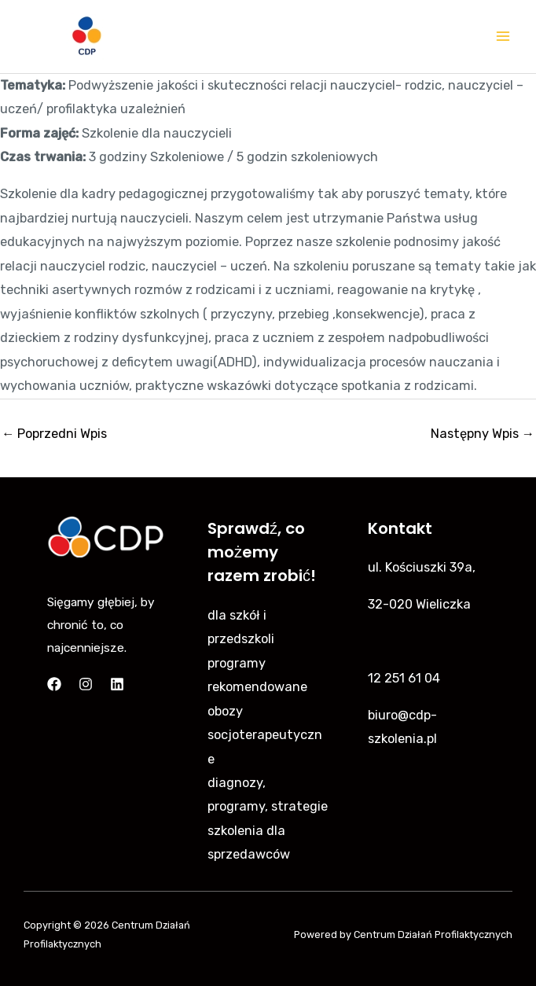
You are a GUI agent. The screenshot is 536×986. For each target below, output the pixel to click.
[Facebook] (54, 684)
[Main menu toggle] (502, 36)
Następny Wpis (482, 433)
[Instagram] (86, 684)
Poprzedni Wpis (54, 433)
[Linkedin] (117, 684)
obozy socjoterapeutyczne (264, 735)
